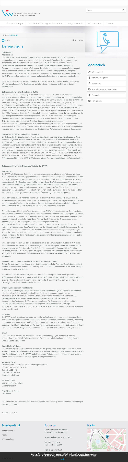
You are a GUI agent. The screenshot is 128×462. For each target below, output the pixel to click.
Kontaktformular (8, 431)
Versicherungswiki (98, 78)
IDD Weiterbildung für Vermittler (46, 23)
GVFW (5, 35)
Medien (110, 23)
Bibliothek (94, 83)
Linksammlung (8, 439)
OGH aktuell (95, 72)
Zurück (6, 40)
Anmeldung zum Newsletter (102, 89)
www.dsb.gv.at (12, 309)
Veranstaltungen (15, 23)
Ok (62, 459)
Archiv (4, 435)
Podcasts (94, 95)
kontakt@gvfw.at (55, 450)
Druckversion (77, 40)
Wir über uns (94, 23)
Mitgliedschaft (75, 23)
